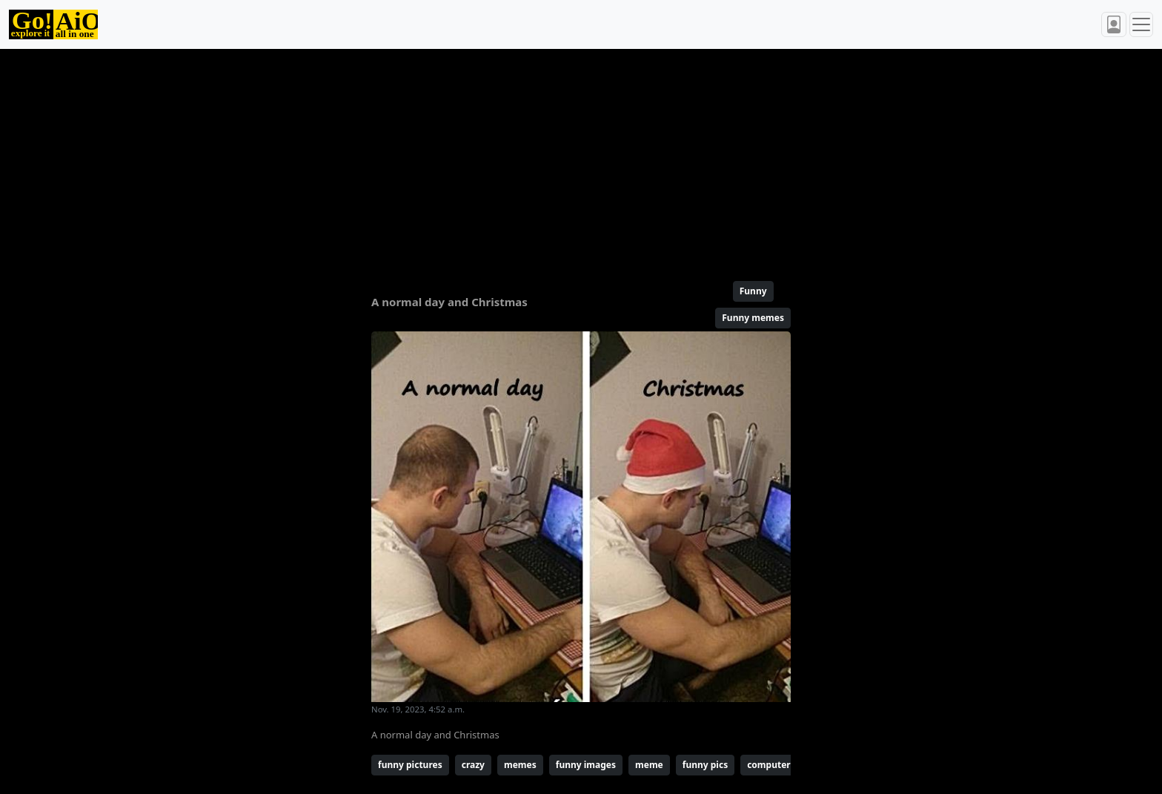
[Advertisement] (545, 158)
